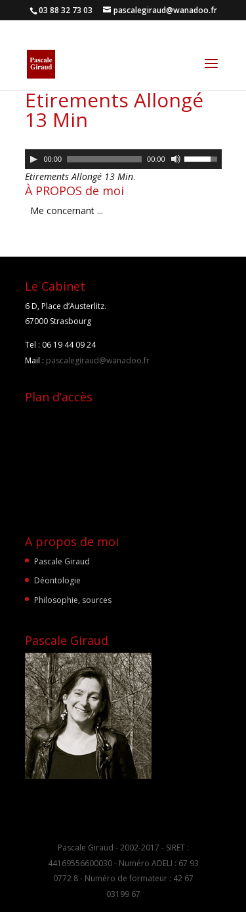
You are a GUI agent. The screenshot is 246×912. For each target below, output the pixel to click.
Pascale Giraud (62, 561)
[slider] (104, 159)
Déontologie (57, 580)
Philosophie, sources (73, 600)
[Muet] (176, 159)
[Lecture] (33, 159)
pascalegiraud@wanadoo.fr (97, 360)
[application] (123, 159)
